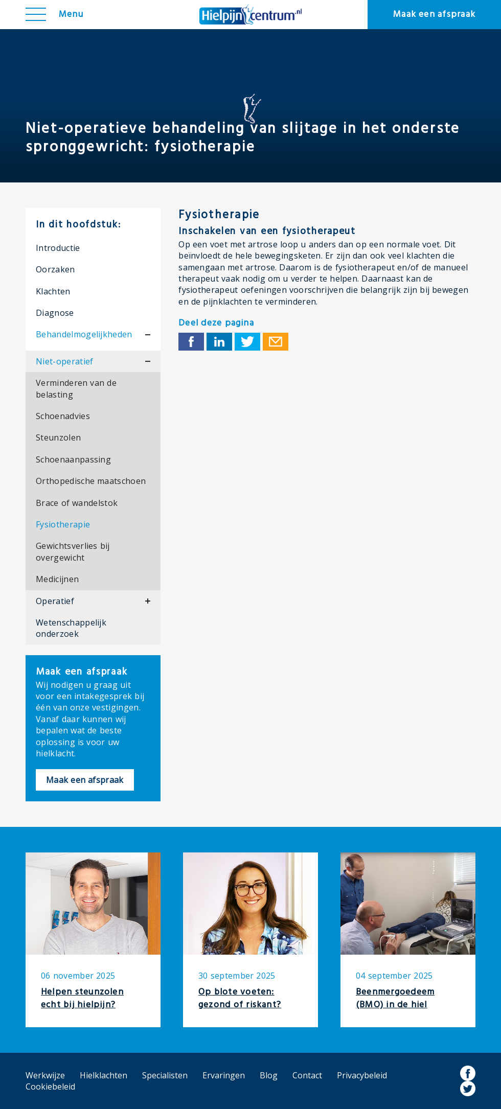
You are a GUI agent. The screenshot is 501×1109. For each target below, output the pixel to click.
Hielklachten (103, 1075)
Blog (269, 1075)
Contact (307, 1075)
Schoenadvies (63, 416)
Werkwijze (45, 1075)
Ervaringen (223, 1075)
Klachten (53, 291)
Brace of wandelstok (77, 503)
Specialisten (165, 1075)
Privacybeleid (362, 1075)
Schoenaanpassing (73, 459)
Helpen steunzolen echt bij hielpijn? (82, 998)
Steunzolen (58, 437)
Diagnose (55, 312)
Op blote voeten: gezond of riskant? (239, 998)
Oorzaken (55, 269)
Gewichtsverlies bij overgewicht (73, 551)
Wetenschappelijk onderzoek (71, 628)
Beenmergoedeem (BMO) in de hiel (395, 998)
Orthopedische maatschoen (91, 481)
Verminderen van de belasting (76, 388)
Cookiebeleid (50, 1086)
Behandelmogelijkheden (84, 334)
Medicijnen (57, 579)
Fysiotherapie (63, 524)
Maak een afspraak (434, 14)
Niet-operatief (64, 361)
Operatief (55, 601)
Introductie (58, 247)
